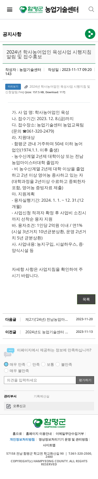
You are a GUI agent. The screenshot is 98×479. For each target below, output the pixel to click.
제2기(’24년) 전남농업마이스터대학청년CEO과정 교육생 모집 (47, 319)
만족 (36, 364)
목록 (86, 299)
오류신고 (19, 406)
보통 (50, 364)
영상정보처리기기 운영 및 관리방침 (63, 439)
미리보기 (13, 86)
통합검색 (91, 9)
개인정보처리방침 (22, 439)
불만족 (66, 364)
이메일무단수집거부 (70, 433)
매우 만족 (17, 364)
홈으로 (17, 433)
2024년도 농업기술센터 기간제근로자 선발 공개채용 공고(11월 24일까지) (47, 332)
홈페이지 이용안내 (39, 433)
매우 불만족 (19, 370)
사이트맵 (49, 445)
